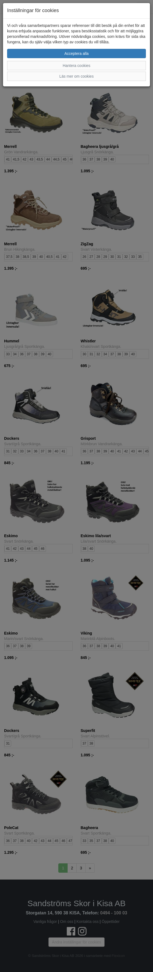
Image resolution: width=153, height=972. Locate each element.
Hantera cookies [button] (76, 65)
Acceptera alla (76, 53)
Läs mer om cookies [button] (76, 76)
